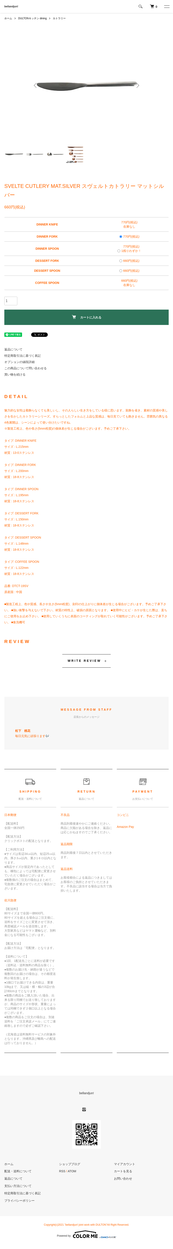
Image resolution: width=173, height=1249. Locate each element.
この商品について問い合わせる (25, 368)
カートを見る (123, 1171)
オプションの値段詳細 (19, 362)
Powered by (86, 1234)
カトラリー (59, 18)
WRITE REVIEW (84, 660)
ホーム (8, 18)
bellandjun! (11, 6)
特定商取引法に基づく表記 (22, 355)
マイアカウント (124, 1164)
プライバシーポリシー (19, 1200)
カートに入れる (86, 317)
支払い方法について (18, 1186)
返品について (13, 349)
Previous (35, 85)
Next (137, 85)
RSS (62, 1171)
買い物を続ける (15, 374)
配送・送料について (18, 1171)
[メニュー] (166, 6)
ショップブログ (69, 1164)
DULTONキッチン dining (32, 18)
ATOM (72, 1171)
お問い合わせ (123, 1178)
